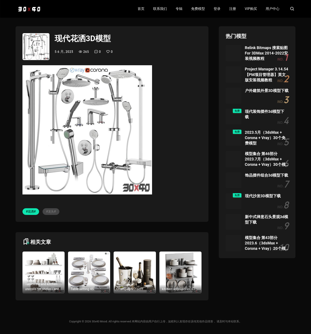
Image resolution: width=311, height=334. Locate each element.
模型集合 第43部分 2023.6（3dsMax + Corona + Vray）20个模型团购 (265, 243)
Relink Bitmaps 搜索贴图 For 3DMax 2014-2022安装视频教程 (266, 53)
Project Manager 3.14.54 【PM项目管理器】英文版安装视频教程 (266, 74)
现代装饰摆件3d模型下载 (264, 114)
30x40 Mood (99, 321)
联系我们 (160, 9)
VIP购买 (251, 9)
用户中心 (272, 9)
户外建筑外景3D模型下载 (267, 90)
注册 (232, 9)
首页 (141, 9)
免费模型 (198, 9)
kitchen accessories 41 (178, 289)
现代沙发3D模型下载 (263, 196)
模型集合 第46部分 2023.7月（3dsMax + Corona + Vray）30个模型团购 (265, 159)
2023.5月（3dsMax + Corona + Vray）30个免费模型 (265, 137)
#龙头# (51, 211)
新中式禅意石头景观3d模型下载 (266, 219)
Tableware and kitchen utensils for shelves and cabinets (42, 286)
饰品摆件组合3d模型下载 (266, 175)
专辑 (179, 9)
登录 (217, 9)
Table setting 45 (82, 289)
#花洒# (31, 211)
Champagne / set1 (129, 289)
